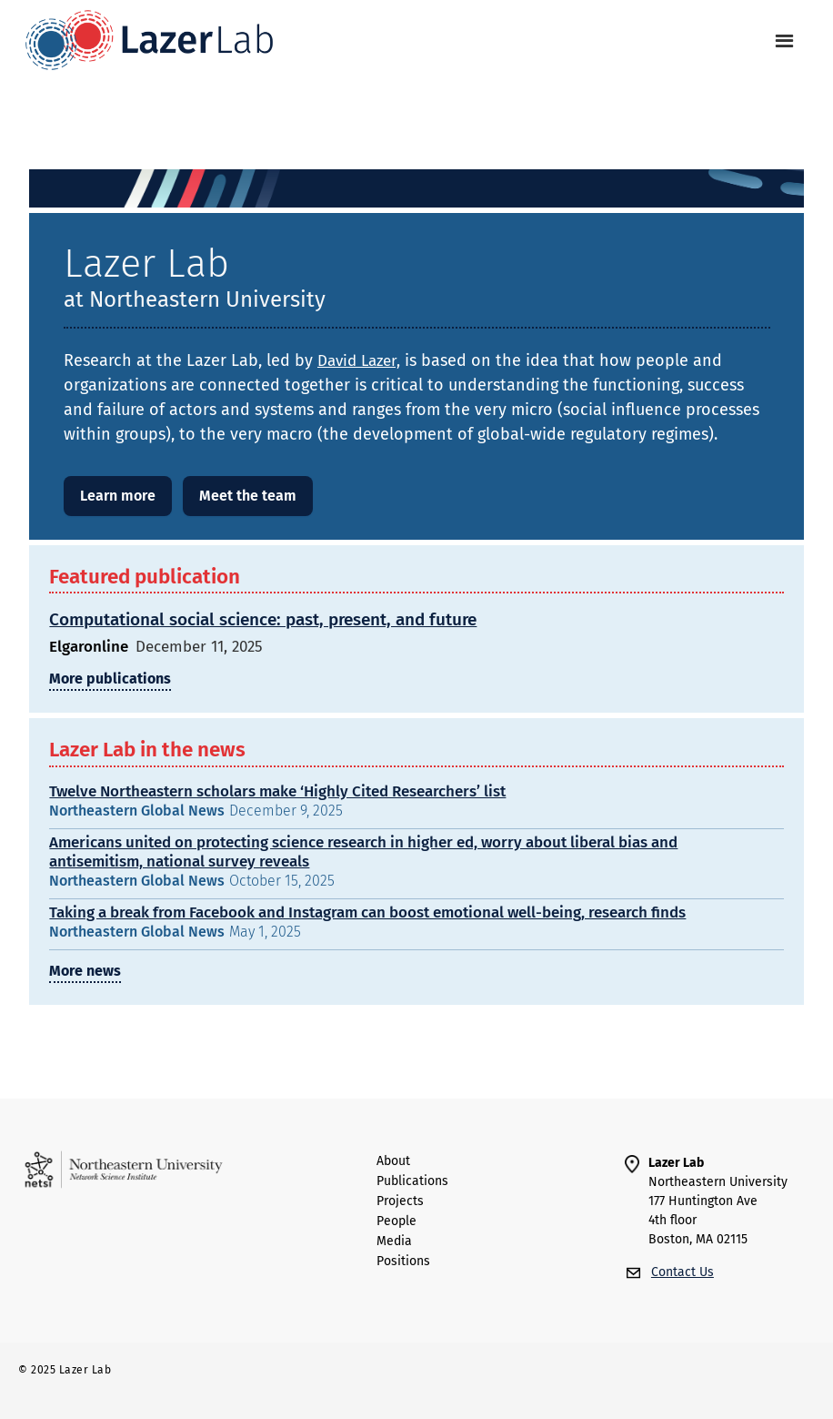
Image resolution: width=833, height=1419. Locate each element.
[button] (784, 41)
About (393, 1161)
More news (85, 970)
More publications (110, 678)
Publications (412, 1181)
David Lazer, (358, 360)
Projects (400, 1201)
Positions (403, 1261)
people (396, 1221)
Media (394, 1241)
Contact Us (682, 1272)
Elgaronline (88, 646)
